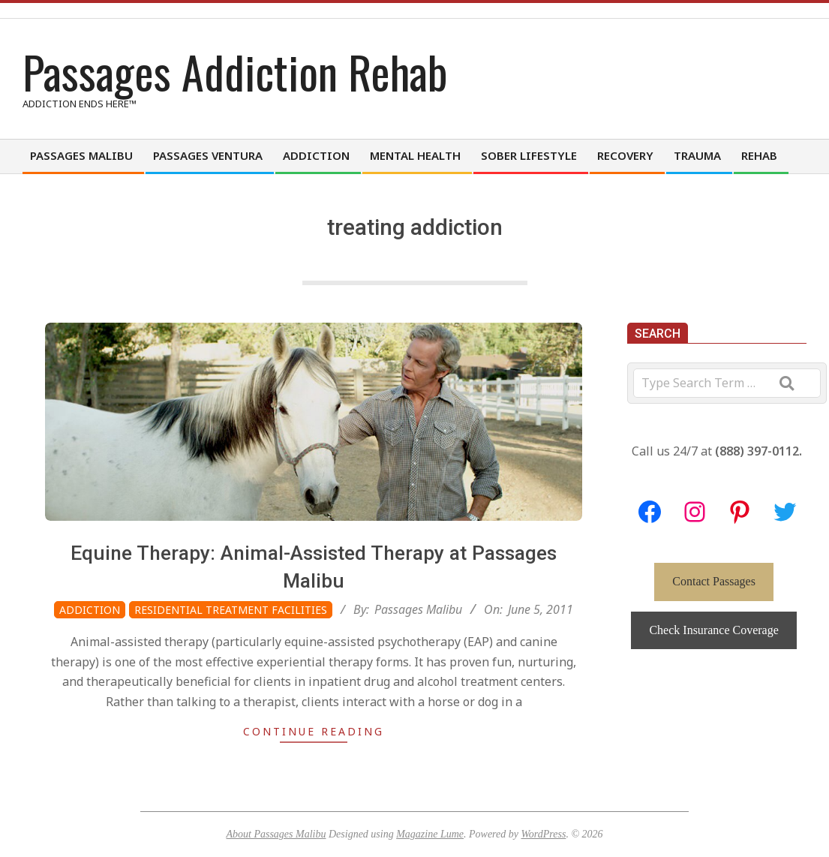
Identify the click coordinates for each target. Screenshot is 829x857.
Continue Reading (313, 731)
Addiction (89, 610)
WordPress (543, 834)
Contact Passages (713, 581)
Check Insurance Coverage (713, 630)
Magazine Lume (430, 834)
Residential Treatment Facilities (230, 610)
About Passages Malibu (276, 834)
